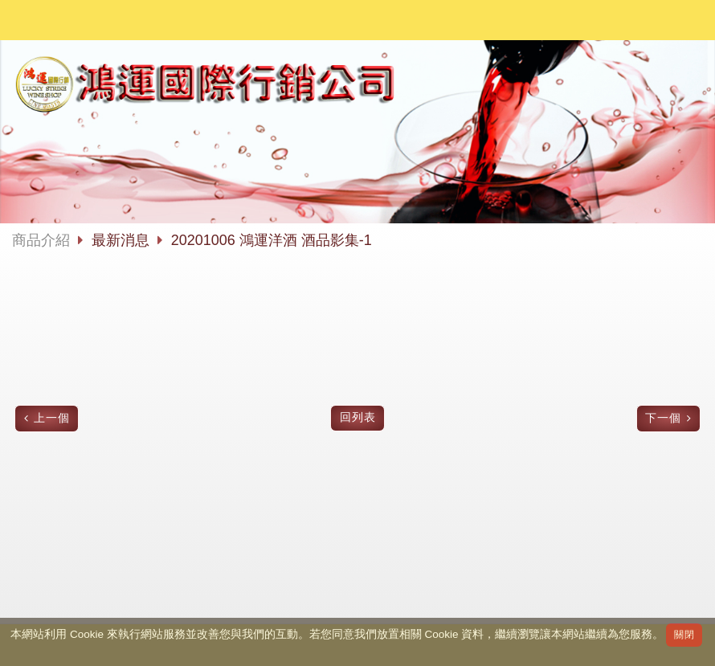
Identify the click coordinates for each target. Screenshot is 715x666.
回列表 (358, 417)
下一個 (663, 418)
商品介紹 (41, 240)
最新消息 (122, 240)
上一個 (52, 418)
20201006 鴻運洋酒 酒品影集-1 (271, 240)
